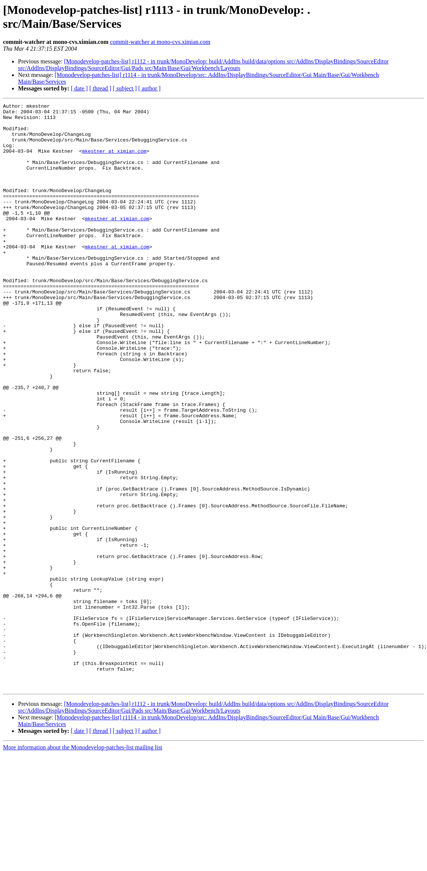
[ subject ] (125, 88)
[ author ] (149, 88)
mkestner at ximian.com (114, 161)
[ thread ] (100, 88)
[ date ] (79, 88)
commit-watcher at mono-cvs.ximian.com (160, 42)
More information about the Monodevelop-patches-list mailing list (82, 864)
